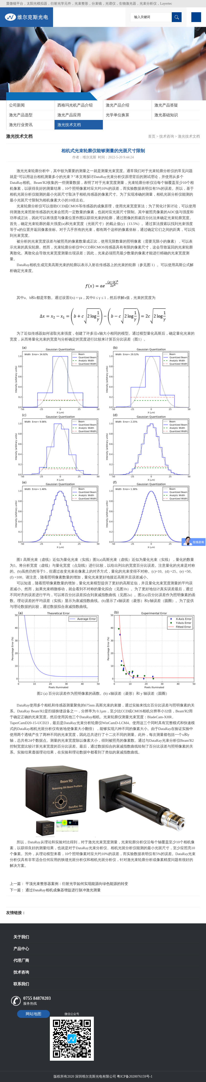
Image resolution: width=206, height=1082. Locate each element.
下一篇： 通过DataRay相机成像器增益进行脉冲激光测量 (55, 890)
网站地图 (33, 1014)
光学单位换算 (117, 115)
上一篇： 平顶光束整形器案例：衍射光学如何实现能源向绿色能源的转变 (69, 884)
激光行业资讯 (21, 125)
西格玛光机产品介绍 (75, 105)
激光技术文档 (69, 125)
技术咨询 (166, 136)
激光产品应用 (69, 115)
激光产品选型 (21, 115)
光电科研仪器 (40, 913)
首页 (151, 136)
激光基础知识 (166, 115)
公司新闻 (17, 105)
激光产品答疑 (166, 105)
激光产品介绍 (117, 105)
